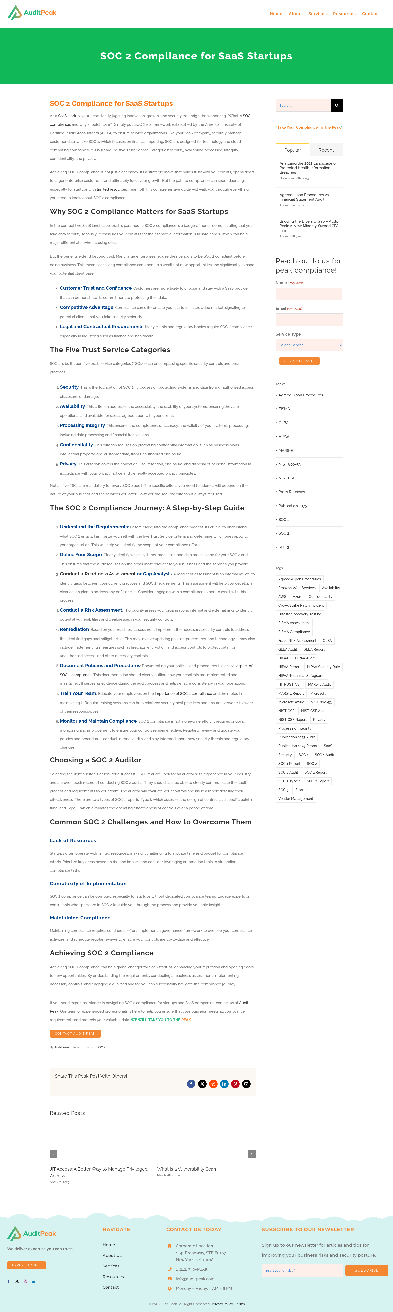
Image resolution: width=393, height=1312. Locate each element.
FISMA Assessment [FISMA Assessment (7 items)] (294, 623)
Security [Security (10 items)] (285, 755)
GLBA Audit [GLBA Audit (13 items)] (287, 649)
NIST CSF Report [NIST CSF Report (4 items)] (292, 720)
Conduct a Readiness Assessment (98, 573)
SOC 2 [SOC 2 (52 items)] (312, 764)
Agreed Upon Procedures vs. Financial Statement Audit (304, 197)
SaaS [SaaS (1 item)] (328, 746)
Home (109, 1244)
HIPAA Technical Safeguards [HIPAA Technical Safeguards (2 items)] (301, 676)
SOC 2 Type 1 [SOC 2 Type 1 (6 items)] (289, 781)
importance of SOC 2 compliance (183, 693)
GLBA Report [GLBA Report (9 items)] (314, 649)
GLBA (284, 423)
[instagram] (25, 1281)
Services (111, 1266)
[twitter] (17, 1281)
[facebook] (8, 1281)
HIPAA (284, 436)
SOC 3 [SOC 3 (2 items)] (283, 790)
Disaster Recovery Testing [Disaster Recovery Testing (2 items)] (299, 614)
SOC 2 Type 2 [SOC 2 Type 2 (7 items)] (318, 781)
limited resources (112, 189)
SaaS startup (69, 116)
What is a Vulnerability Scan (186, 1169)
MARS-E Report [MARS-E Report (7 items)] (291, 693)
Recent (326, 150)
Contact (111, 1287)
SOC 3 (284, 547)
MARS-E (286, 450)
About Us (112, 1255)
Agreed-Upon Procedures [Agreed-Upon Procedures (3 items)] (299, 579)
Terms (240, 1304)
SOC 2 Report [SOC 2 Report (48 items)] (316, 772)
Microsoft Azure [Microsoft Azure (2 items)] (291, 702)
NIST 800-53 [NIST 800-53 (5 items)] (321, 702)
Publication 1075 (293, 506)
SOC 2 (101, 1047)
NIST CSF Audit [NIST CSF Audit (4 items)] (314, 711)
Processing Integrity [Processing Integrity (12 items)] (294, 728)
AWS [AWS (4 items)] (282, 597)
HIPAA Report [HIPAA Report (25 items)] (289, 667)
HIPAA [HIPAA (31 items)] (283, 658)
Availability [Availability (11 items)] (331, 588)
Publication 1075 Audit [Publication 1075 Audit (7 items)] (296, 737)
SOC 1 (284, 519)
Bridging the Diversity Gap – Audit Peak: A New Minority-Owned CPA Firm (309, 226)
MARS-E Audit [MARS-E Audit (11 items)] (319, 684)
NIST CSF (287, 478)
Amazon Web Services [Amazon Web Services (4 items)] (297, 588)
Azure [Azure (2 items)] (297, 597)
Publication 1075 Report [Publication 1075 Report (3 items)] (297, 746)
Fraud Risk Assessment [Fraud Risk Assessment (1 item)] (297, 641)
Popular (292, 150)
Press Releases (292, 492)
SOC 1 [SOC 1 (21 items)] (303, 755)
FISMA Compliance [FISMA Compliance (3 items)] (294, 632)
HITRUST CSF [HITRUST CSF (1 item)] (290, 684)
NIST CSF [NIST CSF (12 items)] (286, 711)
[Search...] (303, 105)
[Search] (337, 105)
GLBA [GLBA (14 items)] (327, 641)
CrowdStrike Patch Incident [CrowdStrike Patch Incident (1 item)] (301, 605)
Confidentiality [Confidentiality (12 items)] (320, 597)
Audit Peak (61, 1047)
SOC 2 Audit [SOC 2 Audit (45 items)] (288, 772)
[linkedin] (33, 1281)
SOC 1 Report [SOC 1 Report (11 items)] (289, 764)
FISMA (284, 409)
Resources (113, 1276)
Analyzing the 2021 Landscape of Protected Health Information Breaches (308, 168)
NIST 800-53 (290, 464)
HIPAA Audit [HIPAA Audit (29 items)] (305, 658)
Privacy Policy (222, 1304)
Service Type (288, 334)
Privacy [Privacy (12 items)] (319, 720)
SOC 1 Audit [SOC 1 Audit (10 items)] (324, 755)
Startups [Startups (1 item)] (302, 790)
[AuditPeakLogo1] (31, 1228)
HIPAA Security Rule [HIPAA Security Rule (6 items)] (323, 667)
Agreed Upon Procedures (301, 395)
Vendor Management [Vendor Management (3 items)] (295, 799)
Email (289, 309)
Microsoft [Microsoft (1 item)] (318, 693)
